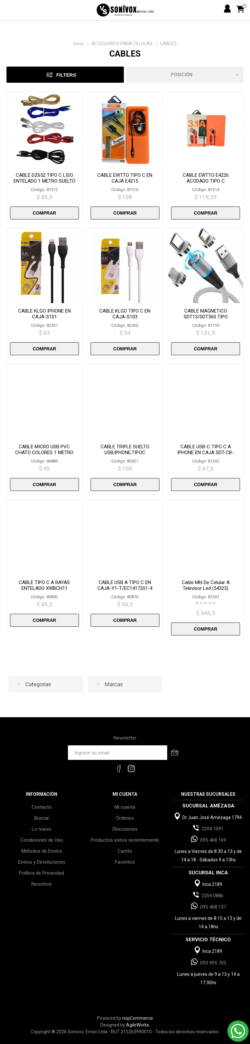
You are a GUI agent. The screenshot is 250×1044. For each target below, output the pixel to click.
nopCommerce (137, 1018)
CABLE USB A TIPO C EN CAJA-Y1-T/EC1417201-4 (124, 585)
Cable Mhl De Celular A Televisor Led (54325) (206, 585)
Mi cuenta (124, 807)
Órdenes (125, 818)
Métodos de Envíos (41, 851)
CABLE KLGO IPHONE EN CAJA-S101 (44, 314)
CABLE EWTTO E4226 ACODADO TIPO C (206, 178)
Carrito (125, 851)
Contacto (42, 807)
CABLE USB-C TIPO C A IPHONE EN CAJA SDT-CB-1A (205, 452)
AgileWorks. (138, 1025)
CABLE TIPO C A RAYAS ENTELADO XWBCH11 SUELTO (44, 588)
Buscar (41, 818)
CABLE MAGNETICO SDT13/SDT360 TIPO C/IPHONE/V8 (206, 316)
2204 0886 (212, 896)
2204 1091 (212, 829)
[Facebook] (119, 768)
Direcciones (125, 829)
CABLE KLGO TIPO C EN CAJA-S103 (124, 314)
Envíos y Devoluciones (41, 862)
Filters (66, 75)
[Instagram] (131, 768)
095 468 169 (213, 840)
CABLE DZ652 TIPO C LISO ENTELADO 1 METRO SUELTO (44, 178)
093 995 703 (213, 963)
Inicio (78, 43)
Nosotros (41, 884)
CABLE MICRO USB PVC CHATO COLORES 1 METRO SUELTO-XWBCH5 (44, 452)
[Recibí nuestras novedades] (117, 752)
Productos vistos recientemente (125, 840)
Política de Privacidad (41, 873)
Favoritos (125, 862)
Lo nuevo (41, 829)
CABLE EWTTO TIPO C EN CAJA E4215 (124, 178)
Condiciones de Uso (41, 840)
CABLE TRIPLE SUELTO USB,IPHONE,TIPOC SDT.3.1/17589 (125, 452)
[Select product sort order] (185, 75)
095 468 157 (213, 907)
